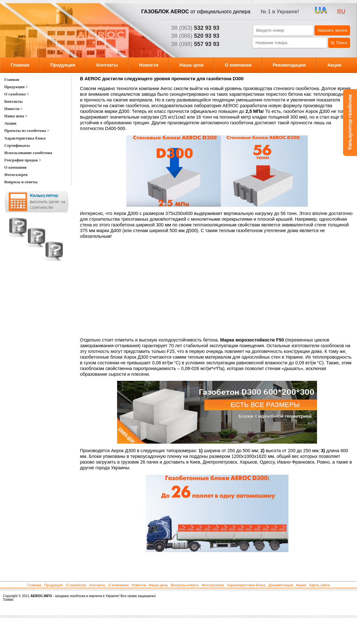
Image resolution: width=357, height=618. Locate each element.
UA (321, 10)
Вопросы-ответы (185, 585)
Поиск (339, 43)
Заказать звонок (332, 30)
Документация (280, 585)
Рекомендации (289, 65)
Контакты (107, 65)
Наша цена (192, 65)
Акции (334, 65)
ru (341, 11)
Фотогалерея (213, 585)
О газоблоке (76, 585)
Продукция (62, 65)
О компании (238, 65)
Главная (19, 65)
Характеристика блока (246, 585)
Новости (148, 65)
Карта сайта (319, 585)
